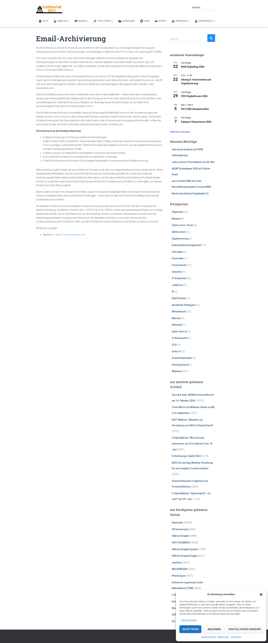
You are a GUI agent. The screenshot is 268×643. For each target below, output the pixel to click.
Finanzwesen (179, 265)
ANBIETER (61, 21)
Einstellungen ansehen (245, 629)
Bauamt (176, 218)
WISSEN (81, 21)
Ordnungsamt (179, 338)
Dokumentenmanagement (186, 245)
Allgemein (177, 212)
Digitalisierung (180, 238)
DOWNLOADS (126, 21)
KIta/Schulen (179, 298)
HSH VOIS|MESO (181, 542)
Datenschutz (223, 637)
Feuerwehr (178, 258)
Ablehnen (214, 629)
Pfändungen (179, 575)
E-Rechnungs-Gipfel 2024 (186, 456)
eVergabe (177, 251)
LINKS (144, 21)
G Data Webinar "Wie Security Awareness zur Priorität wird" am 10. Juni (192, 443)
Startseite (177, 522)
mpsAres (177, 562)
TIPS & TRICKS (103, 21)
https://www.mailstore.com (71, 234)
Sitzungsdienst (180, 364)
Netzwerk (177, 324)
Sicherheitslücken (182, 358)
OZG (174, 344)
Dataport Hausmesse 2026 (196, 121)
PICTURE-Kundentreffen (195, 109)
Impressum (236, 637)
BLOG (43, 21)
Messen (176, 318)
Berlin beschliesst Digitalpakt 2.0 (190, 193)
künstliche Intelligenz (184, 305)
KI (173, 291)
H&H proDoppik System (185, 549)
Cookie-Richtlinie (208, 637)
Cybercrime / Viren (182, 225)
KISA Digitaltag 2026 (192, 66)
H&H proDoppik (180, 535)
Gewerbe (177, 271)
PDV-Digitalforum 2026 (194, 96)
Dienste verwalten (189, 620)
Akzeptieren (190, 629)
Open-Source (179, 331)
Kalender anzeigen (180, 131)
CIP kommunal (180, 529)
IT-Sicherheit (179, 278)
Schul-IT (176, 351)
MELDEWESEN (179, 569)
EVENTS (160, 21)
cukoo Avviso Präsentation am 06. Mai (193, 162)
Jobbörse (177, 285)
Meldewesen (179, 311)
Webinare (177, 371)
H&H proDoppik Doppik (184, 555)
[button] (261, 594)
